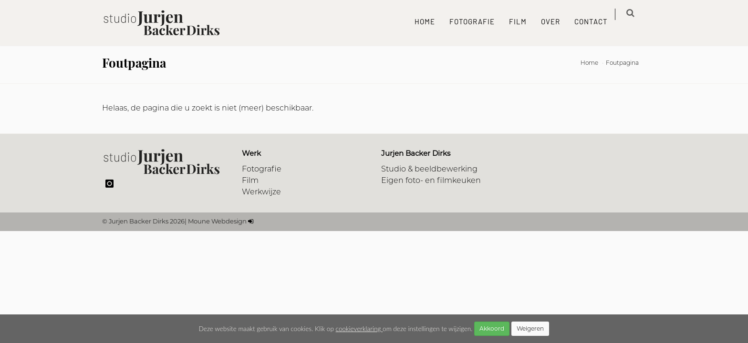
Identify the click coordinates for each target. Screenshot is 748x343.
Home (431, 22)
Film (524, 22)
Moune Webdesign (217, 222)
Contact (597, 22)
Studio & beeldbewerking (429, 169)
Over (556, 22)
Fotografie (478, 22)
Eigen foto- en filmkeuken (431, 181)
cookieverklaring (359, 329)
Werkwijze (261, 192)
